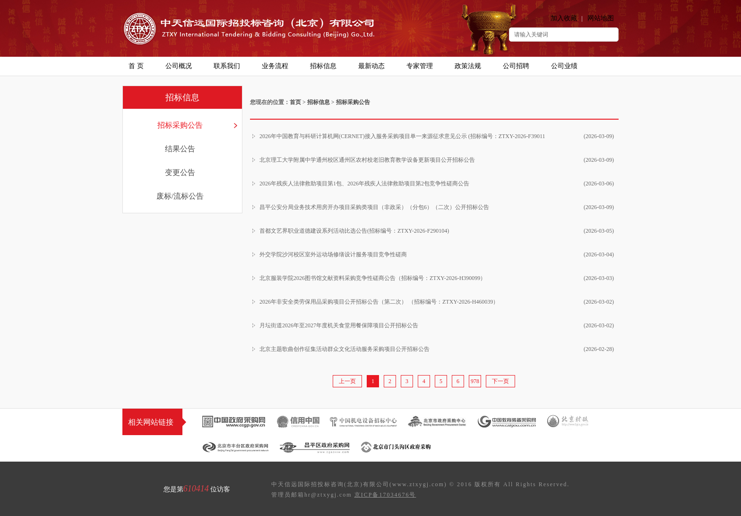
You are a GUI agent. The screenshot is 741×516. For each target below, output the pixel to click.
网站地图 (600, 18)
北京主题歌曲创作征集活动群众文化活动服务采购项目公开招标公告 (436, 349)
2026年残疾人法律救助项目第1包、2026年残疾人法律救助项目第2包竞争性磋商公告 (436, 183)
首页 (295, 102)
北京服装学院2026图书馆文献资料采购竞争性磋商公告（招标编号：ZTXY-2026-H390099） (436, 278)
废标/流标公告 (180, 196)
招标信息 (318, 102)
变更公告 (180, 172)
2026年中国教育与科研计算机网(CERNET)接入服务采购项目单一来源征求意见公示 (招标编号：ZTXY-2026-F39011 (436, 136)
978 (475, 381)
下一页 (500, 381)
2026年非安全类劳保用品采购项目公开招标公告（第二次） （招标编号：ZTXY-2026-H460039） (436, 302)
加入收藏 (564, 18)
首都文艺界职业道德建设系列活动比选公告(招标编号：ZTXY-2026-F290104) (436, 231)
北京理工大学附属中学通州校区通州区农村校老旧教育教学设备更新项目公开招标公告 (436, 160)
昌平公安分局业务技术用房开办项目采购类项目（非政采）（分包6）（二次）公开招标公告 (436, 207)
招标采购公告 (180, 125)
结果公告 (180, 149)
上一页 (347, 381)
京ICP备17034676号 (385, 494)
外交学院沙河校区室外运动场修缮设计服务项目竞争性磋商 (436, 254)
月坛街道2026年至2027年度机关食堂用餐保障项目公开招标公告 (436, 325)
